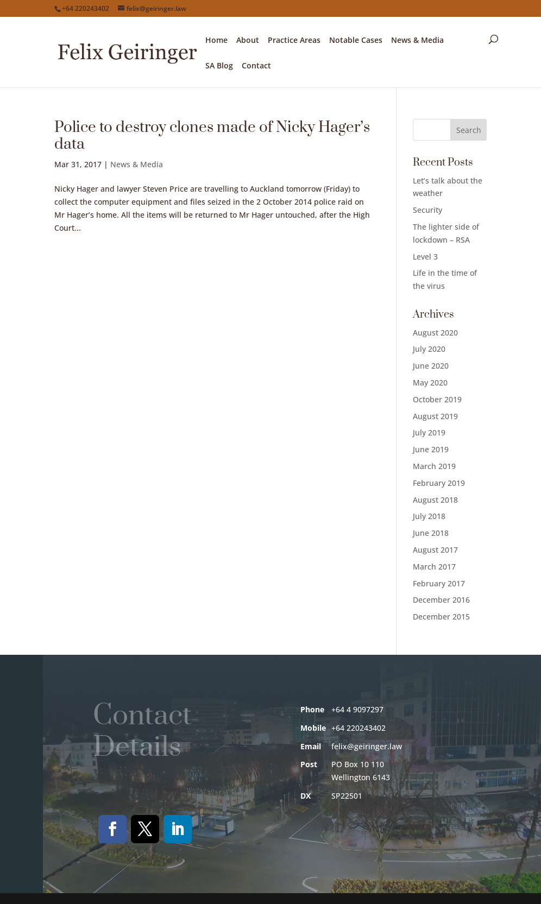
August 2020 (435, 332)
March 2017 (434, 566)
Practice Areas (294, 40)
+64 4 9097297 (357, 709)
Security (427, 210)
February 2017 (439, 583)
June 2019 (431, 449)
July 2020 (429, 349)
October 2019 (437, 399)
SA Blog (219, 66)
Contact (256, 66)
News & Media (417, 40)
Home (216, 40)
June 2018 (431, 533)
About (247, 40)
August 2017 (435, 550)
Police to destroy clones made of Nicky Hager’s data (212, 136)
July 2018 (429, 516)
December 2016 (441, 600)
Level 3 (425, 256)
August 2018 (435, 500)
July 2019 (429, 432)
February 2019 (439, 483)
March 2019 (434, 466)
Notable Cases (355, 40)
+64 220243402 (85, 8)
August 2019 (435, 416)
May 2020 (430, 382)
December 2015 (441, 616)
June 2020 (431, 366)
